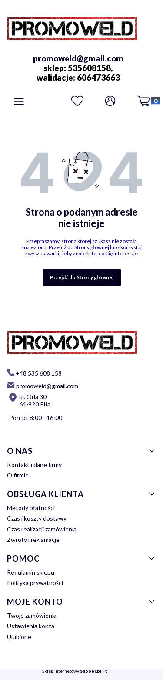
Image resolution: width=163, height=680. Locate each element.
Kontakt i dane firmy (34, 464)
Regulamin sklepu (30, 572)
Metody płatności (31, 507)
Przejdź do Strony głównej (81, 277)
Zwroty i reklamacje (33, 539)
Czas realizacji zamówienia (42, 529)
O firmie (18, 475)
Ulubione (19, 636)
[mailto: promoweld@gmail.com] (42, 385)
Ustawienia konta (30, 625)
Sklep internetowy (71, 671)
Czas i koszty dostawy (37, 518)
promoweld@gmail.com (78, 58)
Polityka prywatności (35, 582)
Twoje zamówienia (32, 615)
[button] (19, 101)
